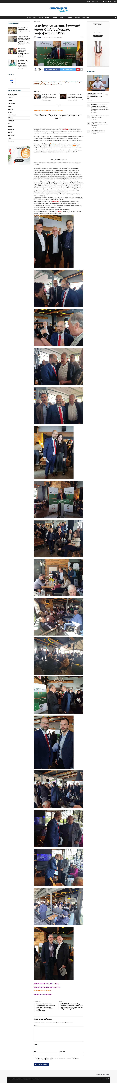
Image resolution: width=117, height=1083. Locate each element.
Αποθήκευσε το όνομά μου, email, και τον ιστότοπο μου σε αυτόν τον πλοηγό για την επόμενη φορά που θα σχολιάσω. (57, 1058)
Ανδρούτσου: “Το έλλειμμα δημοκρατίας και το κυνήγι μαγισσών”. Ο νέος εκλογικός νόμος (23, 63)
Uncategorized (12, 94)
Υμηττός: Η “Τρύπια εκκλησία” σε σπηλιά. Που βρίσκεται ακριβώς (24, 29)
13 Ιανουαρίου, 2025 (46, 100)
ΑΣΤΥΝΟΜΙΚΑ (11, 103)
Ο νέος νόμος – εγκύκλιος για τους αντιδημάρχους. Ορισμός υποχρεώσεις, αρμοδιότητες (99, 124)
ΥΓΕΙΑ (9, 138)
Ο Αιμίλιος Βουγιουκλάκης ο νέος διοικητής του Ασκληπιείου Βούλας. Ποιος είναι (94, 95)
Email (36, 1051)
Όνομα (36, 1044)
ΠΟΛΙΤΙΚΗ (54, 17)
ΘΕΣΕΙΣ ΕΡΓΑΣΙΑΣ (12, 115)
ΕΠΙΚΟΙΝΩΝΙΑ (85, 17)
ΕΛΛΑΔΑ (41, 17)
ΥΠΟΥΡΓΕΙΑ (11, 141)
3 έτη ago (20, 32)
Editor (39, 37)
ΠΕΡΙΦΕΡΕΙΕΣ (11, 129)
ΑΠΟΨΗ (70, 17)
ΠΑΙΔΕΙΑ (10, 126)
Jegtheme (37, 1078)
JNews (12, 1078)
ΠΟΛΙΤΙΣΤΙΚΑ (11, 135)
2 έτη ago (20, 68)
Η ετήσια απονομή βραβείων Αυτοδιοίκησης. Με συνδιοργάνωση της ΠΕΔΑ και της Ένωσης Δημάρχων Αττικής (75, 97)
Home (35, 21)
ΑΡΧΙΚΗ (29, 17)
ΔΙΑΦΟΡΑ (76, 17)
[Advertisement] (61, 77)
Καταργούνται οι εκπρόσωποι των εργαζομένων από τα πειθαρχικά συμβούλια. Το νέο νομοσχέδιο (49, 97)
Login (114, 1)
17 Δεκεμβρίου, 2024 (72, 100)
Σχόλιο (36, 1025)
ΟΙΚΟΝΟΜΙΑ (62, 17)
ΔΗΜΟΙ (9, 106)
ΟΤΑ (34, 17)
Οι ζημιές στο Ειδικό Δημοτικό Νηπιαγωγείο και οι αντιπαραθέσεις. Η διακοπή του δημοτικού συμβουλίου (24, 40)
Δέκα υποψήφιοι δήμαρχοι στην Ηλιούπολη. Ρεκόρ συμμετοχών (98, 131)
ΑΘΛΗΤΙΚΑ (10, 97)
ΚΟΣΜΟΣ (47, 17)
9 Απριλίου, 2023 (47, 37)
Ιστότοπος (62, 1051)
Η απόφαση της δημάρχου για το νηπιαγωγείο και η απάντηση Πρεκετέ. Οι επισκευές (23, 52)
